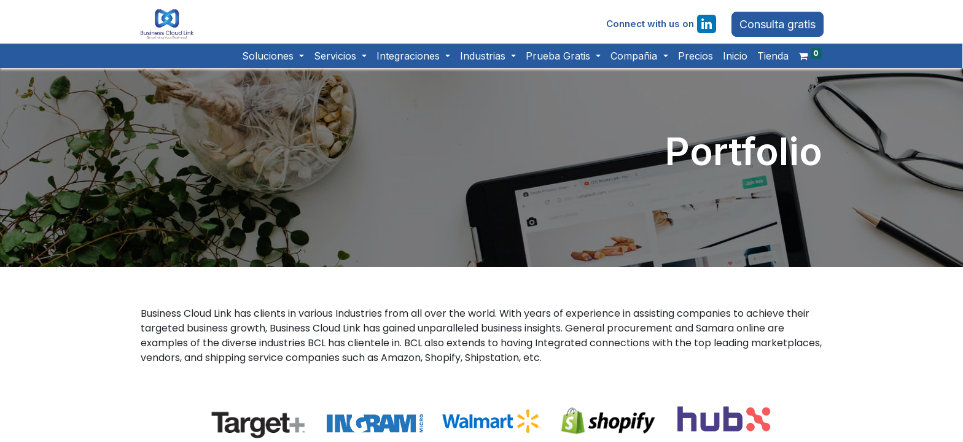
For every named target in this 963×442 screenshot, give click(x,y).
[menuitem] (690, 63)
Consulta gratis (773, 27)
